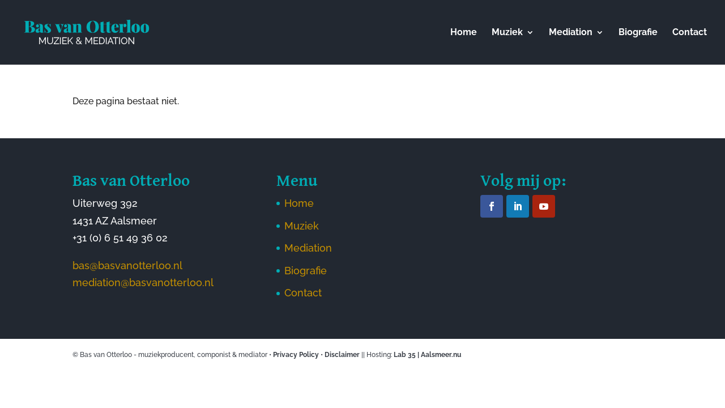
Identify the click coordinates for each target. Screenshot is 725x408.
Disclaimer (342, 355)
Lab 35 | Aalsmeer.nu (427, 355)
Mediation (570, 32)
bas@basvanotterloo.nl (127, 265)
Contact (689, 32)
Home (463, 32)
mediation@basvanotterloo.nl (143, 282)
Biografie (638, 32)
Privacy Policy (296, 355)
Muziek (507, 32)
